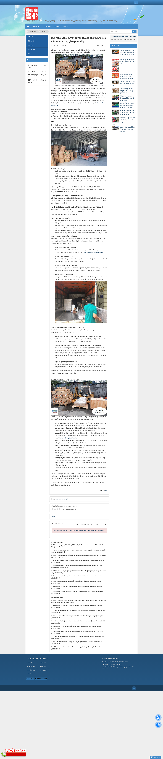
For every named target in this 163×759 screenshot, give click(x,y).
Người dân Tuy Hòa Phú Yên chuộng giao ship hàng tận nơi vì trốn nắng (123, 121)
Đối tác (30, 45)
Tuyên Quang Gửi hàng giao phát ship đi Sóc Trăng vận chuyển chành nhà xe (78, 576)
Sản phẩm (31, 41)
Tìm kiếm (44, 670)
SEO (29, 53)
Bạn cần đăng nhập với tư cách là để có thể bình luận (78, 530)
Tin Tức (43, 663)
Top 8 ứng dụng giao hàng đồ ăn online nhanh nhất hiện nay (126, 76)
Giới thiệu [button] (37, 27)
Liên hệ (43, 666)
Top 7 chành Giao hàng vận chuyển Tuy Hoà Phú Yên (127, 129)
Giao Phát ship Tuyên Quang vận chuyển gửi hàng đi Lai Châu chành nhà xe (77, 642)
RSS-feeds (31, 674)
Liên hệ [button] (66, 26)
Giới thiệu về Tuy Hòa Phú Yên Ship (123, 36)
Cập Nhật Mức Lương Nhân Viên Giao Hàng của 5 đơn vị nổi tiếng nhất (123, 53)
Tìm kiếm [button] (57, 26)
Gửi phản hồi (155, 757)
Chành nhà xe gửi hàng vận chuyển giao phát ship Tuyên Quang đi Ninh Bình (78, 605)
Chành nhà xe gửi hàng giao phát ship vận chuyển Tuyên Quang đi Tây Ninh (77, 586)
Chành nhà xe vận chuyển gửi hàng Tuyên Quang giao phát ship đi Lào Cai (77, 626)
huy (106, 490)
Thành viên (31, 666)
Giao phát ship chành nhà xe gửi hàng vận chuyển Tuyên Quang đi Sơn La (77, 581)
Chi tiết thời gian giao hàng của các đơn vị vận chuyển (126, 91)
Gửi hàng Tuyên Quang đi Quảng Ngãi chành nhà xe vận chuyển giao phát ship (78, 560)
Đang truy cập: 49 (41, 678)
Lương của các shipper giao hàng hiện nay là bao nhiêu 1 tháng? (127, 105)
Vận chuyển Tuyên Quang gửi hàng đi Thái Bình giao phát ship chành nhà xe (77, 591)
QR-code (30, 678)
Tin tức (30, 37)
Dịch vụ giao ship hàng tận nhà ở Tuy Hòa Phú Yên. (127, 62)
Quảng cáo (31, 670)
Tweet (54, 517)
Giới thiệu (31, 663)
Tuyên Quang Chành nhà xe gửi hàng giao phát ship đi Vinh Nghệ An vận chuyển (79, 610)
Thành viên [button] (47, 26)
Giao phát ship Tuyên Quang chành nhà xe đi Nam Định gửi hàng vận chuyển (78, 616)
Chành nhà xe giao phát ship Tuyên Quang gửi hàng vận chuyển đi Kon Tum (77, 647)
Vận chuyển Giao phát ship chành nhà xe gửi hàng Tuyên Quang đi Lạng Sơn (78, 631)
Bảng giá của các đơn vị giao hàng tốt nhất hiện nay (123, 83)
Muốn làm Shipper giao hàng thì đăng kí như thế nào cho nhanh (127, 112)
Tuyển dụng (32, 49)
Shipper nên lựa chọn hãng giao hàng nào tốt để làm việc (126, 98)
